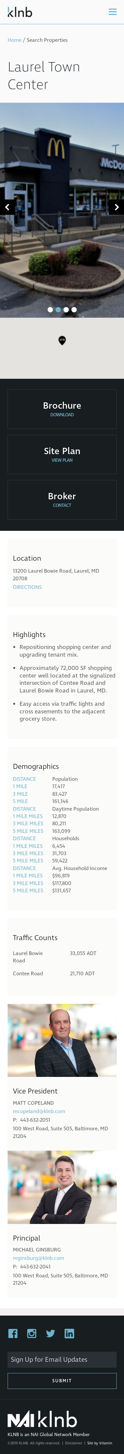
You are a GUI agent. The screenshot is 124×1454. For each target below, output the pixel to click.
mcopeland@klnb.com (39, 1111)
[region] (62, 345)
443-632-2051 (35, 1120)
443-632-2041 (35, 1266)
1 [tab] (50, 309)
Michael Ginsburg (37, 1249)
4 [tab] (74, 309)
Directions (27, 587)
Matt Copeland (33, 1103)
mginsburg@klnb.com (38, 1258)
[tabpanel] (62, 210)
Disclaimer (73, 1443)
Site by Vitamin (99, 1443)
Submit (62, 1381)
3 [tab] (66, 309)
